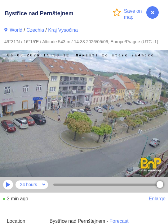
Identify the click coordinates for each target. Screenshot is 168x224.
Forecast (118, 221)
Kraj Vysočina (63, 30)
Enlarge (157, 198)
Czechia (35, 30)
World (16, 30)
